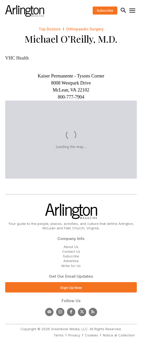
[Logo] (24, 11)
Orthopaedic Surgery (85, 29)
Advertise (71, 261)
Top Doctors (50, 29)
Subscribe (71, 256)
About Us (71, 247)
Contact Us (71, 251)
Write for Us (71, 266)
